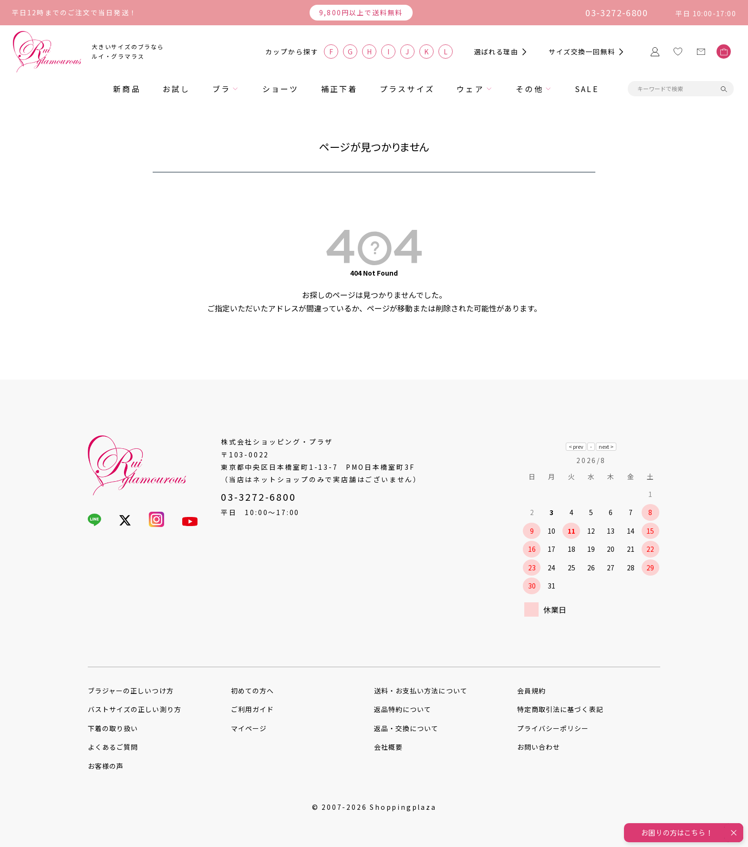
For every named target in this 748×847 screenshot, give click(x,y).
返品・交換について (406, 728)
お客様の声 (106, 766)
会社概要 (388, 747)
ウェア (470, 88)
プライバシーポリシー (553, 728)
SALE (587, 88)
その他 (529, 88)
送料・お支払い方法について (421, 690)
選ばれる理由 (496, 51)
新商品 (127, 88)
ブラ (221, 88)
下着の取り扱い (113, 728)
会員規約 (531, 690)
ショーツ (280, 88)
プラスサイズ (407, 88)
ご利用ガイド (252, 709)
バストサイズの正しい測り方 (134, 709)
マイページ (249, 728)
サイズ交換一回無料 (582, 51)
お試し (176, 88)
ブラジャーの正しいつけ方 (131, 690)
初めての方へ (252, 690)
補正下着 (339, 88)
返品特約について (402, 709)
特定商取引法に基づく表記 (560, 709)
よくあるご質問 (113, 747)
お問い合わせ (538, 747)
